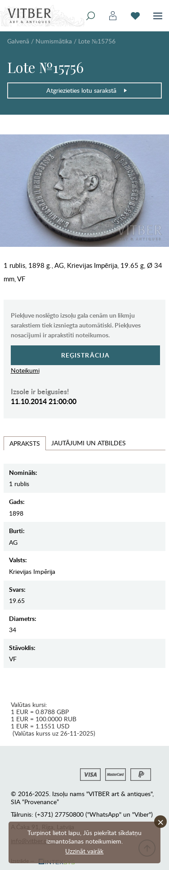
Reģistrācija (85, 355)
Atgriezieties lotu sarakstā (87, 90)
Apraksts (24, 443)
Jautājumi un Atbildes (88, 443)
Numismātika (54, 41)
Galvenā (18, 41)
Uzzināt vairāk (84, 851)
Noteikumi (25, 370)
